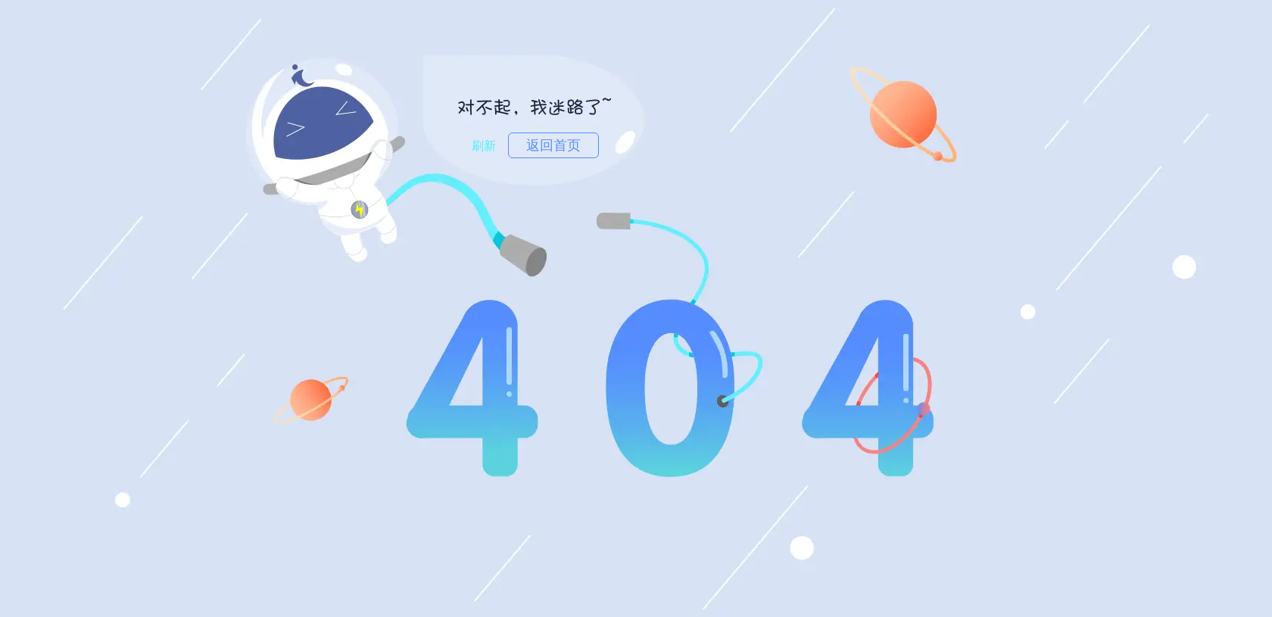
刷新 (484, 145)
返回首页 (553, 145)
